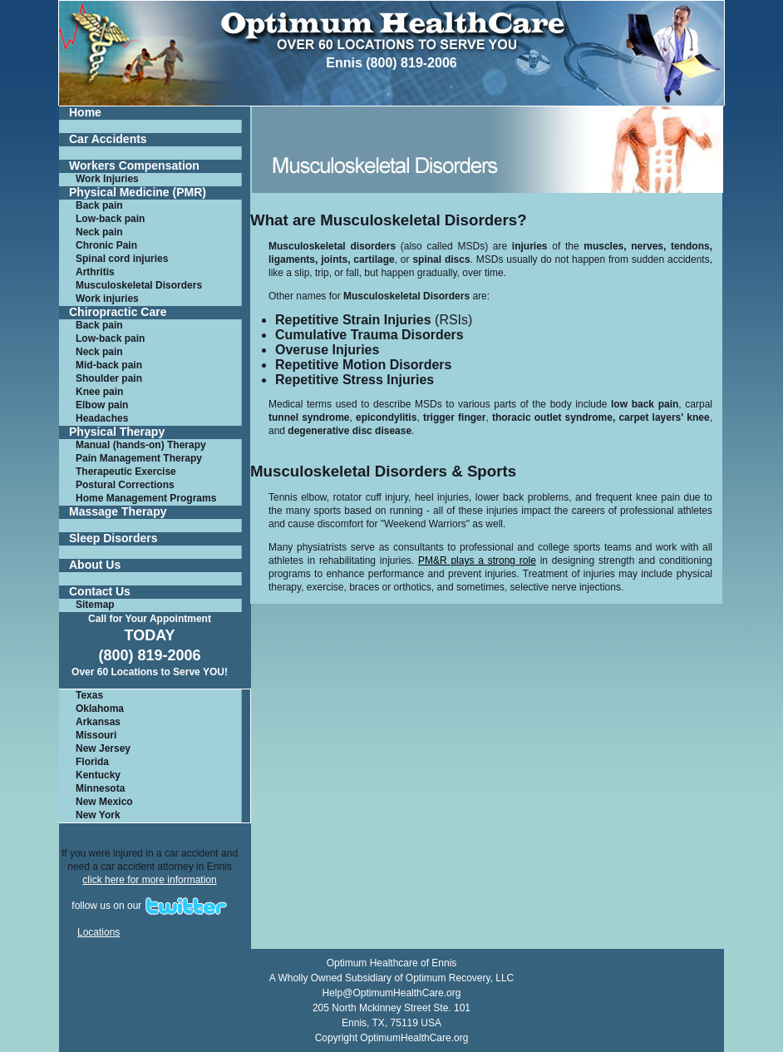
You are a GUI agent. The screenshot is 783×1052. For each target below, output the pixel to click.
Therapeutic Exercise (126, 471)
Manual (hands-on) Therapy (141, 445)
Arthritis (95, 272)
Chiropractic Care (117, 312)
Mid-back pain (109, 365)
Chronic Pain (106, 245)
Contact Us (99, 591)
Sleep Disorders (113, 538)
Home (85, 112)
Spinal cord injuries (122, 258)
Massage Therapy (118, 512)
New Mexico (104, 802)
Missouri (96, 735)
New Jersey (103, 748)
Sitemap (95, 604)
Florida (92, 762)
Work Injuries (107, 179)
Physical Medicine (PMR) (137, 192)
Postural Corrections (125, 485)
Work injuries (107, 298)
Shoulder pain (109, 378)
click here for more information (149, 880)
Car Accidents (108, 139)
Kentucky (98, 775)
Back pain (99, 205)
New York (98, 815)
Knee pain (99, 392)
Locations (98, 932)
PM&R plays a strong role (477, 560)
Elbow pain (102, 405)
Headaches (102, 418)
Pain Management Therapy (139, 458)
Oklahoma (100, 708)
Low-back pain (110, 219)
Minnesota (100, 788)
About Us (95, 565)
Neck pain (99, 232)
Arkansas (98, 722)
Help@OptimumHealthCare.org (392, 993)
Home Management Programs (146, 498)
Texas (89, 695)
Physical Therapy (117, 432)
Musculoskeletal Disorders (139, 285)
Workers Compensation (134, 166)
